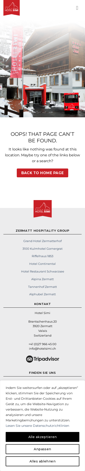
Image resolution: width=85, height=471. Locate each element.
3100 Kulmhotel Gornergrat (42, 248)
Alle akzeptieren (42, 437)
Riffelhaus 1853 (42, 256)
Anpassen (42, 449)
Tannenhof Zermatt (42, 287)
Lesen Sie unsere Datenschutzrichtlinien (37, 426)
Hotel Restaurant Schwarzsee (42, 271)
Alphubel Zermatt (42, 294)
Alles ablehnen (42, 461)
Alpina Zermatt (42, 279)
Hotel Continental (42, 264)
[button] (79, 7)
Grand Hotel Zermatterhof (42, 241)
